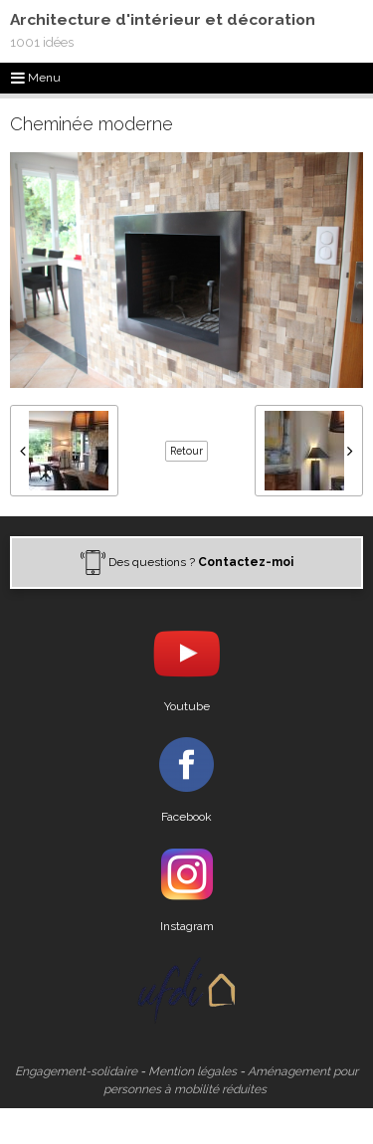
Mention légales (192, 1071)
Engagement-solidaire (76, 1071)
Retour (186, 451)
